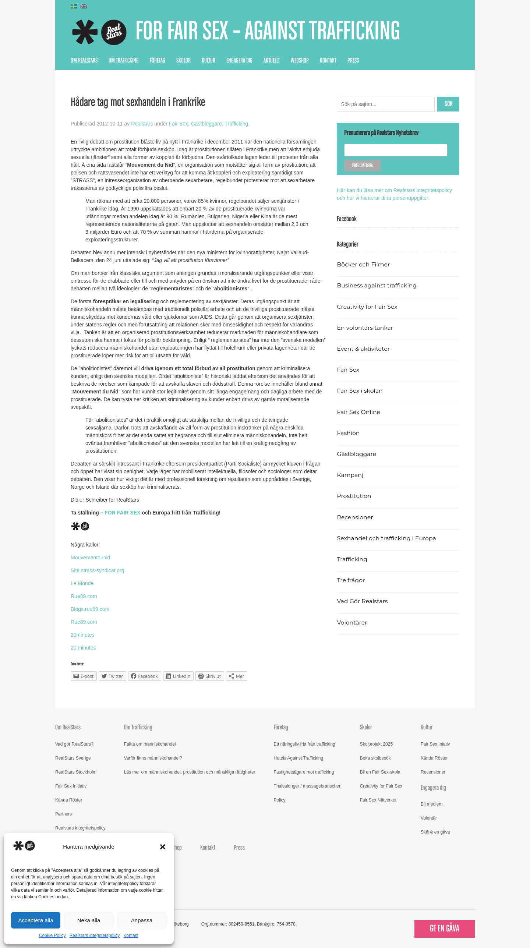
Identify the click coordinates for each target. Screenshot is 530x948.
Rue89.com (84, 596)
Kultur (208, 60)
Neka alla (88, 920)
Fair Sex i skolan (359, 390)
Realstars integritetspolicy (95, 935)
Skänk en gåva (435, 832)
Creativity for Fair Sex (367, 306)
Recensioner (355, 517)
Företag (157, 60)
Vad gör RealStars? (74, 744)
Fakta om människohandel (150, 744)
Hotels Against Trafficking (299, 758)
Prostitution (354, 495)
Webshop (300, 60)
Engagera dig (239, 60)
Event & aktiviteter (363, 348)
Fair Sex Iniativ (435, 744)
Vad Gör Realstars (362, 601)
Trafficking (236, 124)
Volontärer (352, 622)
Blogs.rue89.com (90, 609)
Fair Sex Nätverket (378, 800)
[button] (162, 846)
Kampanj (350, 474)
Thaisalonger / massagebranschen (308, 786)
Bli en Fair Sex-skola (380, 772)
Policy (280, 800)
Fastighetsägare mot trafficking (304, 772)
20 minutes (83, 648)
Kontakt (130, 935)
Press (353, 60)
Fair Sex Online (358, 411)
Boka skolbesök (375, 758)
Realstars (142, 124)
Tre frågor (351, 580)
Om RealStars (84, 60)
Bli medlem (431, 804)
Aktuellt (272, 60)
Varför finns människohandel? (153, 758)
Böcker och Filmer (363, 264)
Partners (63, 814)
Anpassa (141, 920)
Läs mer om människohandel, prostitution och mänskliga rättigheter (189, 772)
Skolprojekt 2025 (376, 744)
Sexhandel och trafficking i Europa (386, 538)
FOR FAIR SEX (122, 513)
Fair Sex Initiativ (70, 786)
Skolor (183, 60)
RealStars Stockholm (75, 772)
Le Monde (82, 583)
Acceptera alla (35, 920)
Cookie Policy (52, 935)
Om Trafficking (124, 60)
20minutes (83, 635)
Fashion (348, 432)
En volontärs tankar (365, 327)
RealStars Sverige (73, 758)
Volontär (429, 818)
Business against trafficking (377, 285)
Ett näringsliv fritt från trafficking (304, 744)
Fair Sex (178, 124)
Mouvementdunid (90, 557)
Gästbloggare (206, 124)
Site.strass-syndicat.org (97, 570)
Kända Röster (68, 800)
